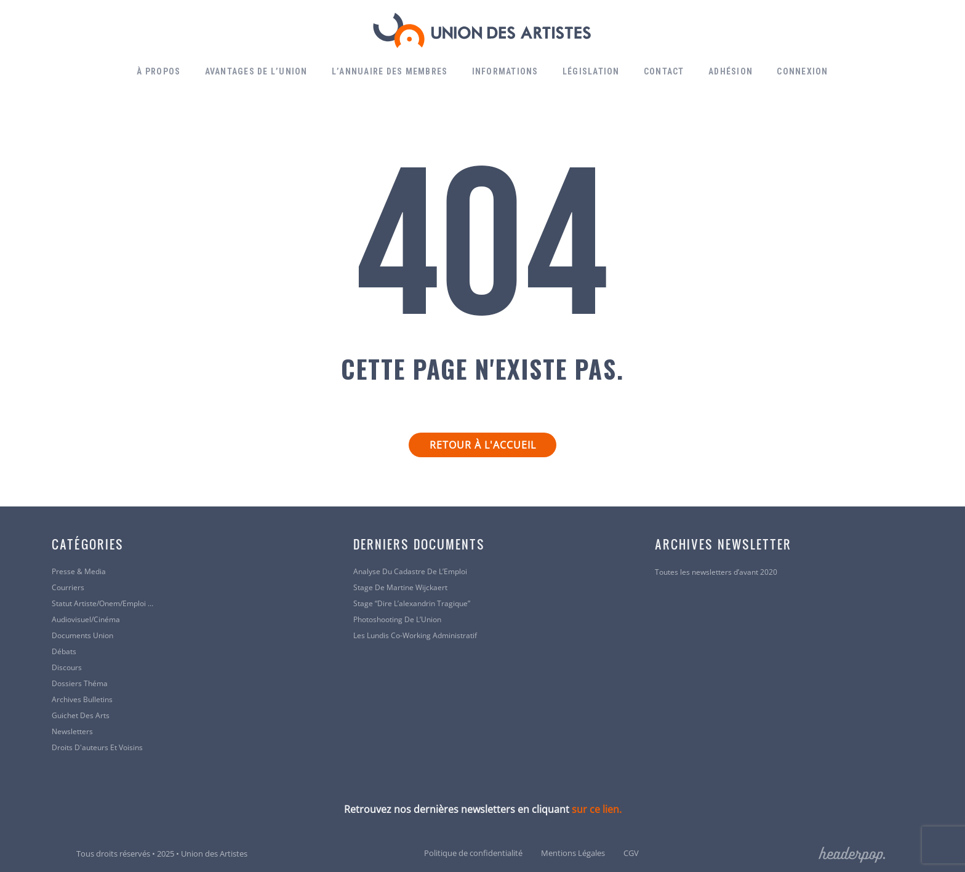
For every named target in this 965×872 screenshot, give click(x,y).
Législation (591, 71)
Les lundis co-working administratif (415, 636)
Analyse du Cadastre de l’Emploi (410, 572)
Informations (505, 71)
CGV (631, 852)
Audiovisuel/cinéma (86, 620)
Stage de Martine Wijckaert (400, 588)
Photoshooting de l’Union (397, 620)
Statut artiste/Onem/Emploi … (102, 604)
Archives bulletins (82, 700)
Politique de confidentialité (473, 852)
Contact (664, 71)
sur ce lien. (597, 809)
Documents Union (82, 636)
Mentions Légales (573, 852)
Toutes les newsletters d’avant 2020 (716, 572)
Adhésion (730, 71)
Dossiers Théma (80, 684)
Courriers (68, 588)
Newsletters (72, 732)
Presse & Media (79, 572)
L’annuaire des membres (390, 71)
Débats (64, 652)
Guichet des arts (81, 716)
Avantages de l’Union (256, 71)
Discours (67, 668)
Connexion (802, 71)
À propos (158, 71)
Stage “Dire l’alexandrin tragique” (411, 604)
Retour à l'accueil (483, 445)
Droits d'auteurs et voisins (97, 748)
